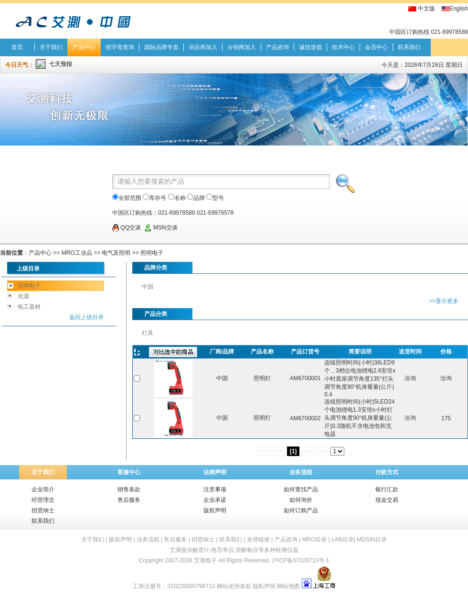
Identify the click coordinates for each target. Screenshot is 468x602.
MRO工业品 (77, 252)
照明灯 (262, 378)
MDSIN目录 (372, 539)
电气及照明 (116, 252)
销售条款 (128, 489)
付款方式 (386, 472)
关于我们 (51, 47)
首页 (17, 47)
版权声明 (214, 510)
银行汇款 (386, 489)
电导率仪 (222, 550)
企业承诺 (214, 500)
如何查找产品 (301, 489)
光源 (23, 296)
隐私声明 (264, 586)
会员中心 (376, 47)
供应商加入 (203, 47)
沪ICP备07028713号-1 (300, 560)
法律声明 (214, 472)
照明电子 (151, 252)
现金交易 (386, 500)
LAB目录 (342, 539)
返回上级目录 (86, 317)
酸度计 (201, 550)
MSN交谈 (161, 227)
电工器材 (29, 306)
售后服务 (128, 500)
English (458, 8)
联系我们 (409, 47)
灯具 (147, 333)
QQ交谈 (126, 227)
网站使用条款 (234, 586)
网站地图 (288, 586)
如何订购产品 (301, 510)
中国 (147, 286)
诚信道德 (310, 47)
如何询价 (300, 500)
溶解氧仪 (246, 550)
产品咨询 (277, 47)
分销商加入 (241, 47)
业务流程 (300, 472)
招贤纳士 (43, 510)
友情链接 (258, 539)
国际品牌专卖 (161, 47)
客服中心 (128, 472)
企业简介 (43, 489)
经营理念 (43, 500)
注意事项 (214, 489)
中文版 (426, 8)
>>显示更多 (443, 301)
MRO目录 (314, 539)
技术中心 (343, 47)
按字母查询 (120, 47)
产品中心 (84, 47)
